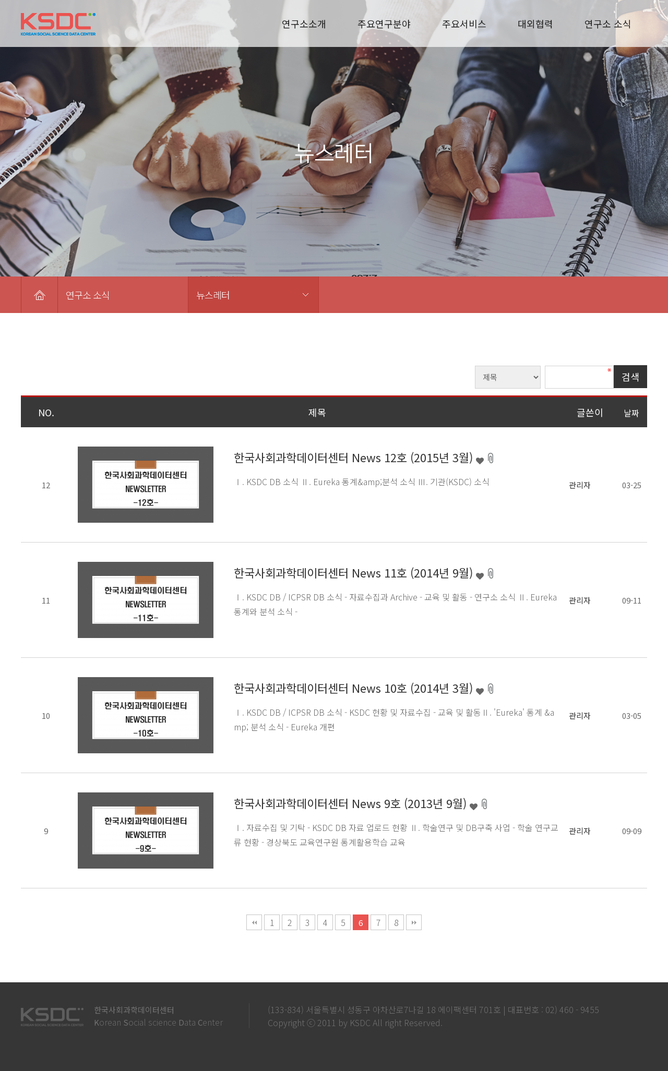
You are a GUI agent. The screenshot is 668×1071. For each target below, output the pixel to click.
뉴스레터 (213, 295)
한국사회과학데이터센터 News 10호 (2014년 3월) (355, 687)
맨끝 (414, 922)
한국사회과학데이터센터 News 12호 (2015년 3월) (355, 457)
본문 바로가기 (0, 0)
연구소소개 (304, 23)
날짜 (631, 412)
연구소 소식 (607, 23)
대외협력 (535, 23)
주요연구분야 (384, 23)
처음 (254, 922)
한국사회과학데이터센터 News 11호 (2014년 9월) (355, 572)
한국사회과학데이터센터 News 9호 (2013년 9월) (352, 803)
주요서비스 (464, 23)
